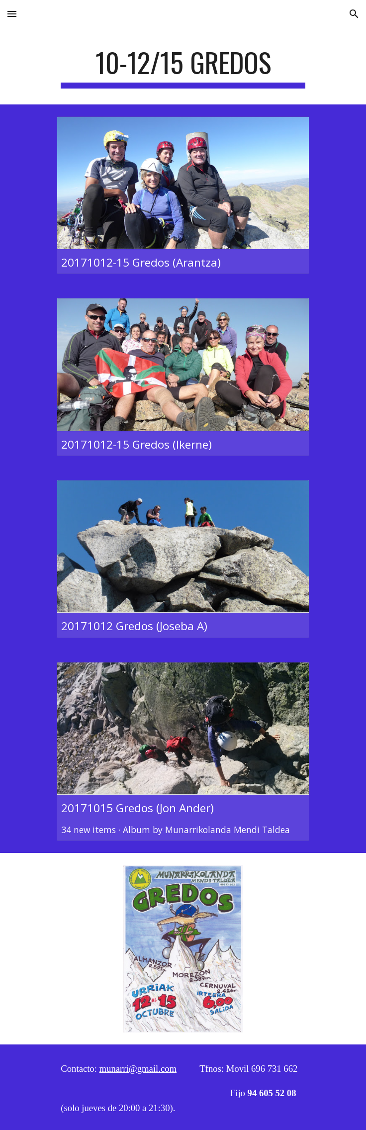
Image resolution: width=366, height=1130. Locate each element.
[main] (183, 67)
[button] (12, 13)
